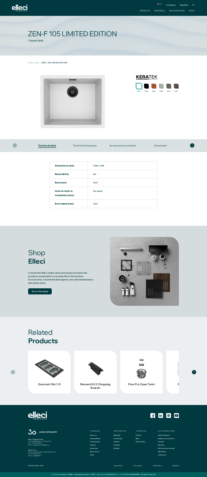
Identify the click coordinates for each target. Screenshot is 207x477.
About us (93, 435)
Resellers (184, 5)
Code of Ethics (157, 466)
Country (153, 5)
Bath (137, 438)
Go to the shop (42, 292)
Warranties (162, 452)
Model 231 (176, 466)
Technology (118, 438)
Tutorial (161, 442)
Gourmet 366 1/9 (49, 384)
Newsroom (94, 448)
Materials (159, 11)
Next (192, 146)
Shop (191, 11)
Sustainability (95, 438)
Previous (15, 146)
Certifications (95, 442)
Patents (93, 445)
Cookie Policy (118, 466)
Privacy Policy (137, 466)
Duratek (117, 448)
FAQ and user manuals (166, 448)
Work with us (95, 452)
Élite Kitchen (140, 442)
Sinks (39, 62)
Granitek (117, 445)
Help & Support (177, 11)
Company (171, 5)
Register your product (166, 438)
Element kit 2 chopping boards (95, 386)
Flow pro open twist (141, 384)
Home (31, 62)
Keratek (117, 442)
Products (145, 11)
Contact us (162, 455)
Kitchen (139, 435)
